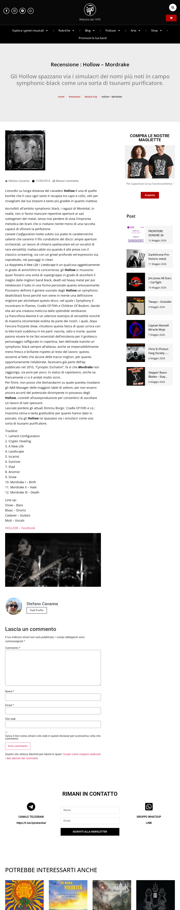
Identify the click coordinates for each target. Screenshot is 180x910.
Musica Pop (91, 96)
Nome (9, 691)
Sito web (10, 719)
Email (9, 705)
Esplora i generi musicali (30, 30)
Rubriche (67, 30)
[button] (173, 7)
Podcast (113, 30)
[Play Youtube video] (53, 560)
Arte (136, 30)
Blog (90, 30)
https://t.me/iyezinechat (31, 823)
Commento (12, 648)
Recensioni (74, 96)
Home (61, 96)
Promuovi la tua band (93, 38)
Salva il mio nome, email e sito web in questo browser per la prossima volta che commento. (52, 737)
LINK (149, 823)
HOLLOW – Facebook (20, 528)
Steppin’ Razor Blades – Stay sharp (157, 377)
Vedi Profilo (37, 610)
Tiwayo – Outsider (160, 302)
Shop (156, 30)
